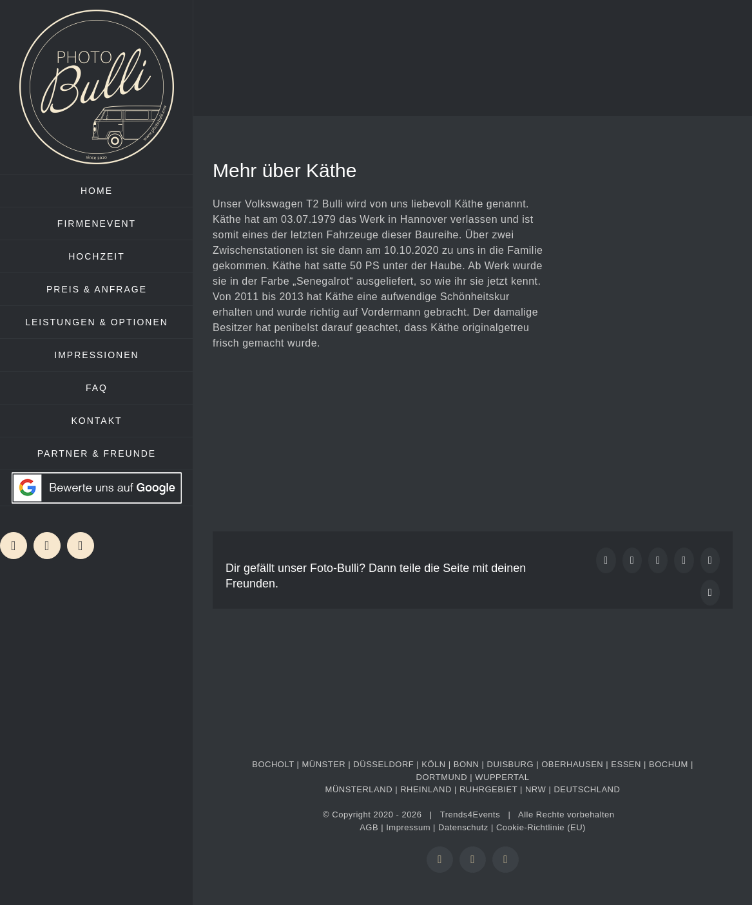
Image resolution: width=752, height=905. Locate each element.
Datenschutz (463, 827)
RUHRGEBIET (488, 789)
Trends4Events (470, 814)
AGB (369, 827)
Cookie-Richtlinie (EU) (541, 827)
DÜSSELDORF (383, 764)
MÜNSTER (323, 764)
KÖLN (433, 764)
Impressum (408, 827)
